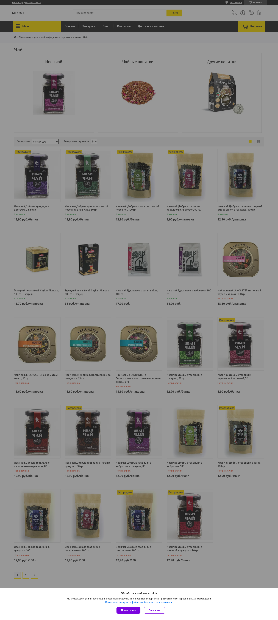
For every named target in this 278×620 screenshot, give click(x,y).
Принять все (128, 610)
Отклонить (154, 610)
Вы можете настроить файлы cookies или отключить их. (137, 602)
